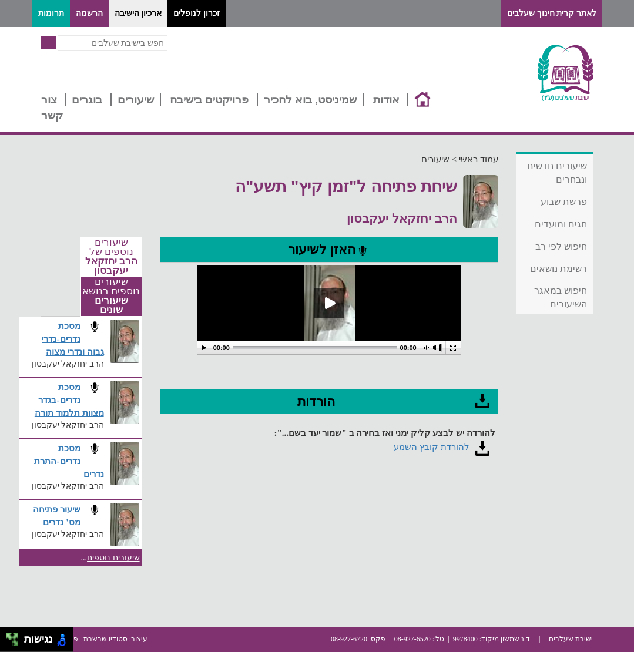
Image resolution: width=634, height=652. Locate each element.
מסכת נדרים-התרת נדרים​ (68, 461)
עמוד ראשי (478, 159)
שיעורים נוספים (113, 557)
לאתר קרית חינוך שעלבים (551, 13)
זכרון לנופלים (196, 13)
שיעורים (136, 99)
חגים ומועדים (561, 224)
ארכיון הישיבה (138, 13)
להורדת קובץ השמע (431, 447)
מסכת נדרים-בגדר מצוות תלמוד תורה (69, 400)
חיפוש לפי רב (561, 246)
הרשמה (89, 13)
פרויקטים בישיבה (209, 99)
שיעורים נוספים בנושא (111, 296)
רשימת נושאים (558, 269)
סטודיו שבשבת (105, 639)
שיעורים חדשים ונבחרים (557, 172)
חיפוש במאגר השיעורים (560, 297)
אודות (386, 99)
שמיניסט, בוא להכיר (310, 99)
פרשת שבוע (564, 202)
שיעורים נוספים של (111, 256)
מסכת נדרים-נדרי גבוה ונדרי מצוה (72, 339)
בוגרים (87, 99)
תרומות (51, 13)
